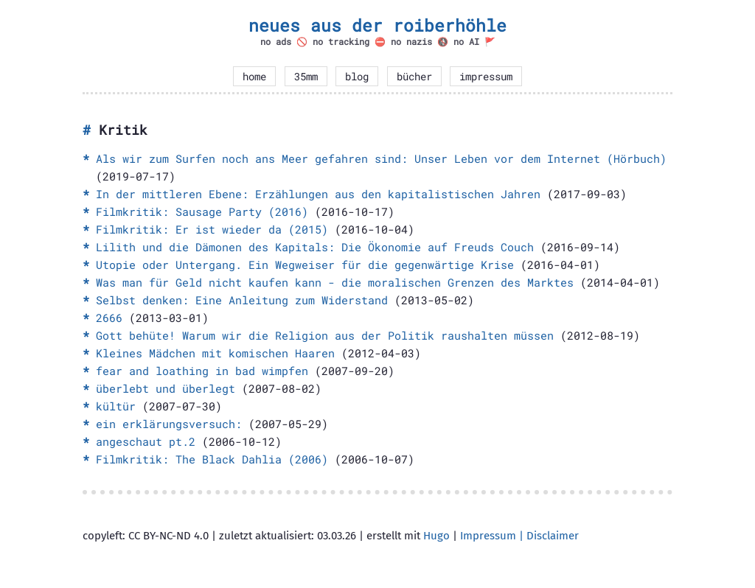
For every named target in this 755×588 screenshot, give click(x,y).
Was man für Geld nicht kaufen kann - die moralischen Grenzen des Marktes (335, 282)
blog (357, 76)
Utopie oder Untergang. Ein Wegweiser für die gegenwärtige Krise (305, 264)
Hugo (436, 535)
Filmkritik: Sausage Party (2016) (202, 211)
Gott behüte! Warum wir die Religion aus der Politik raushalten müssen (325, 335)
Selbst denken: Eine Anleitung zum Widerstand (242, 300)
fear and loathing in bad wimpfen (202, 370)
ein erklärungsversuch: (169, 423)
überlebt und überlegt (165, 388)
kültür (116, 406)
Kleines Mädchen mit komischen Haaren (215, 353)
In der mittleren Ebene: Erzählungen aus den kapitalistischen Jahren (318, 193)
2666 (109, 317)
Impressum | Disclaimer (519, 535)
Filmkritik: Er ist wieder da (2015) (212, 229)
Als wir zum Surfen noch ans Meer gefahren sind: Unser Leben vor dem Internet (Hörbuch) (381, 158)
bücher (414, 76)
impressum (485, 76)
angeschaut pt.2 (145, 441)
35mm (306, 76)
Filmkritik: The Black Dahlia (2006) (212, 459)
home (254, 76)
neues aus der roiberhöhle (377, 25)
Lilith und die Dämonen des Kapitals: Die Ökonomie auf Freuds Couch (315, 246)
